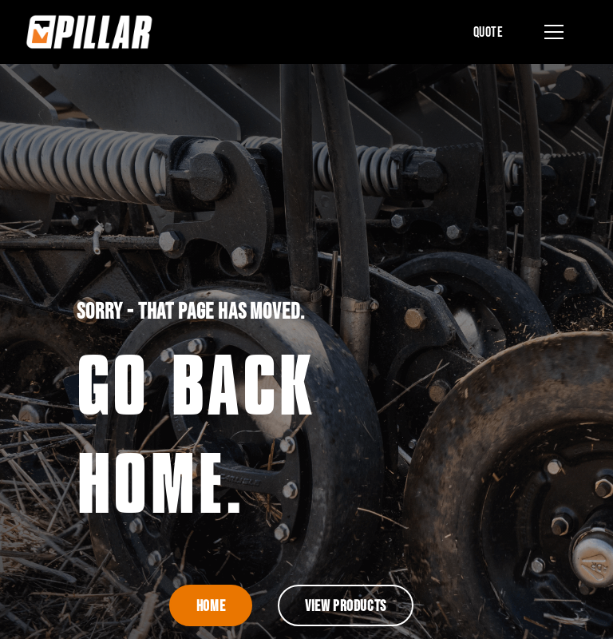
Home (210, 605)
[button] (551, 32)
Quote (488, 31)
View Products (345, 605)
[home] (89, 32)
